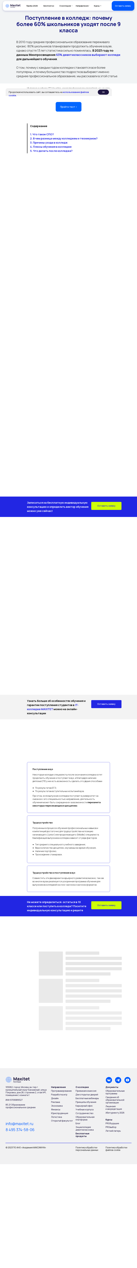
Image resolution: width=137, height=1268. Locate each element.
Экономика (57, 1105)
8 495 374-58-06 (20, 1129)
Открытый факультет (62, 1120)
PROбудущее (112, 1123)
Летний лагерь (113, 1130)
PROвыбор (111, 1127)
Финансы (55, 1109)
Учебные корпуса (85, 1109)
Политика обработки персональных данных (87, 1148)
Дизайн (55, 1098)
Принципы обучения (86, 1102)
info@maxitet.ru (19, 1123)
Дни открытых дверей (87, 1094)
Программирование (61, 1090)
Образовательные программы (115, 1092)
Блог (78, 1123)
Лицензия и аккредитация (114, 1107)
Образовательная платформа (85, 1118)
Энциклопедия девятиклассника (85, 1128)
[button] (123, 6)
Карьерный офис (84, 1105)
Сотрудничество (84, 1113)
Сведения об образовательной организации (115, 1100)
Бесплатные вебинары (87, 1098)
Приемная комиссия (86, 1090)
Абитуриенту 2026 (115, 1112)
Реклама (55, 1102)
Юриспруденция (59, 1113)
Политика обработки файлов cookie (117, 1148)
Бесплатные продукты (82, 1135)
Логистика (56, 1116)
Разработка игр (59, 1094)
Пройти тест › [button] (68, 107)
